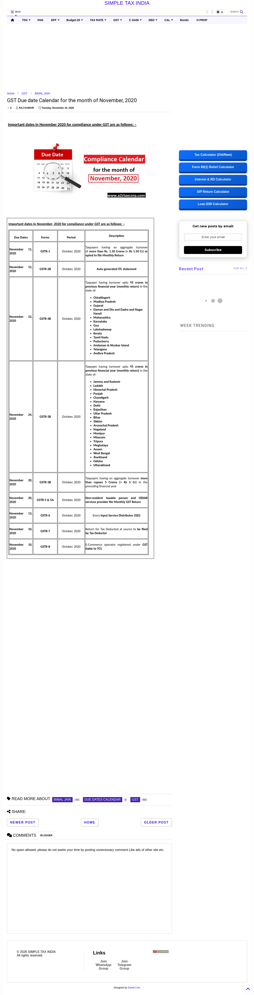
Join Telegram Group (124, 965)
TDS (26, 20)
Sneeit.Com (134, 987)
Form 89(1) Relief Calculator (213, 167)
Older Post (156, 822)
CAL (168, 20)
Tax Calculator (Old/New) (213, 154)
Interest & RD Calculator (213, 179)
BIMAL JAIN (42, 93)
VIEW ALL (240, 268)
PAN (40, 20)
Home (10, 93)
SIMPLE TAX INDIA (126, 3)
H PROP (202, 20)
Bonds (184, 20)
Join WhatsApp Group (103, 965)
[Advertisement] (126, 58)
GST (117, 20)
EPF (55, 20)
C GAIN (135, 20)
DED (153, 20)
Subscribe (213, 250)
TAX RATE (98, 20)
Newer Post (23, 822)
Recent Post (191, 268)
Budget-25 (74, 20)
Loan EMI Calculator (213, 204)
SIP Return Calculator (213, 191)
